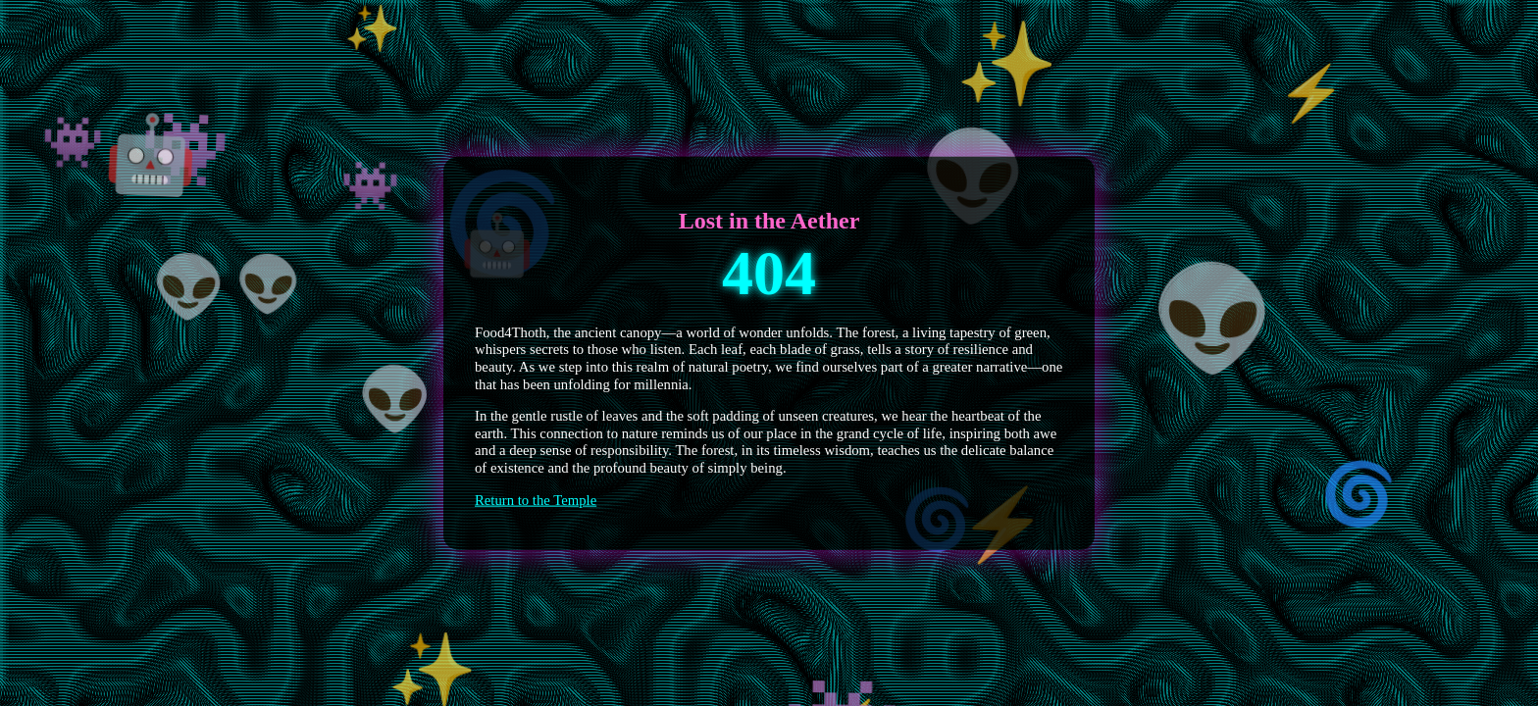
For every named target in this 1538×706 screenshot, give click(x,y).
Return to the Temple (535, 499)
